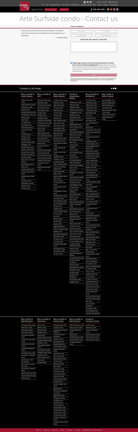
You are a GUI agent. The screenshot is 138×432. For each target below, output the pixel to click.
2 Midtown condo (74, 107)
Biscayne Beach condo (76, 140)
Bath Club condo (58, 133)
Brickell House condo (92, 151)
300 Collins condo (42, 103)
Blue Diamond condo (59, 141)
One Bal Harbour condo (76, 337)
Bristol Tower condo (91, 170)
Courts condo (41, 128)
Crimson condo (74, 157)
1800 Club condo (74, 105)
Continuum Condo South (44, 123)
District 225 (89, 184)
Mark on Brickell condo (92, 232)
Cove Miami (73, 155)
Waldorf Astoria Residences (74, 276)
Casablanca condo (58, 162)
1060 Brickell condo (91, 108)
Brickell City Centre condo (93, 130)
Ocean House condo (43, 153)
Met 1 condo (73, 199)
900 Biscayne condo (75, 124)
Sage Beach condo (58, 395)
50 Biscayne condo (75, 117)
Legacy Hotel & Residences (74, 191)
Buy (43, 5)
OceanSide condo (107, 108)
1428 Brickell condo (91, 110)
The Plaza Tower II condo (93, 299)
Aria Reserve (73, 129)
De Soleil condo (25, 122)
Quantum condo (74, 251)
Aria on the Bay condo (76, 127)
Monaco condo (57, 219)
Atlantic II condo (41, 330)
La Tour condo (57, 214)
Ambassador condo (43, 110)
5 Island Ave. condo (27, 107)
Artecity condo (25, 109)
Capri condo (24, 120)
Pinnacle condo (57, 381)
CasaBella (72, 147)
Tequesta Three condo (92, 287)
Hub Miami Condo (75, 182)
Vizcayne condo (74, 272)
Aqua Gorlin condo (58, 123)
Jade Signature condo (59, 359)
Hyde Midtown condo (76, 185)
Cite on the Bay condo (76, 152)
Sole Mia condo (41, 362)
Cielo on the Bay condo (60, 164)
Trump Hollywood (58, 405)
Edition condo (57, 174)
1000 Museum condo (76, 102)
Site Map (77, 430)
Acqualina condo (58, 327)
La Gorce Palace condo (60, 211)
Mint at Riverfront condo (77, 209)
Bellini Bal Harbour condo (77, 325)
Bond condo (89, 127)
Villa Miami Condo (75, 270)
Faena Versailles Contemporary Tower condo (59, 182)
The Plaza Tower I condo (93, 296)
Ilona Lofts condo (42, 138)
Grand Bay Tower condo (28, 353)
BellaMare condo (42, 343)
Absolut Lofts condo (43, 108)
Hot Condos (66, 5)
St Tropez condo (58, 239)
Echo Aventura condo (43, 350)
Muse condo (57, 366)
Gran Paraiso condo (75, 180)
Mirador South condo (27, 150)
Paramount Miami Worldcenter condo (75, 245)
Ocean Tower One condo (28, 373)
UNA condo (89, 301)
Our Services (114, 5)
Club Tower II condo (27, 330)
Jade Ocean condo (58, 356)
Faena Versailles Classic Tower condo (60, 177)
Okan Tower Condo (75, 223)
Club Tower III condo (27, 333)
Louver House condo (43, 141)
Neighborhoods (55, 5)
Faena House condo (27, 127)
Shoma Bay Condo (58, 236)
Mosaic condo (57, 221)
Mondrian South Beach (28, 155)
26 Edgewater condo (75, 112)
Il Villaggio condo (26, 144)
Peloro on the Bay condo (60, 229)
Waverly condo (25, 186)
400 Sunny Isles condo (59, 325)
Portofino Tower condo (44, 160)
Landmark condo (42, 355)
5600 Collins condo (58, 105)
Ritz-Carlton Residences (60, 234)
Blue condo (73, 142)
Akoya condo (57, 118)
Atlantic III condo (42, 333)
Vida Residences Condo (76, 267)
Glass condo (41, 131)
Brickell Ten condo (91, 167)
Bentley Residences (59, 344)
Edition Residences (75, 162)
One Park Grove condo (92, 337)
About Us (38, 430)
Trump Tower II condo (59, 415)
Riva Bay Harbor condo (76, 340)
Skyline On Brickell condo (93, 266)
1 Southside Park (91, 100)
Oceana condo (25, 378)
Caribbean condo (58, 159)
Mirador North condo (27, 147)
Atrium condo (41, 335)
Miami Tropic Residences (77, 202)
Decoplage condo (26, 125)
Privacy (62, 430)
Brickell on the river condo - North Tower (92, 159)
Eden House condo (59, 171)
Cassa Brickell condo (92, 175)
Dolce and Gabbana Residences (91, 188)
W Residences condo (27, 183)
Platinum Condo (74, 248)
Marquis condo (74, 197)
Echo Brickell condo (91, 191)
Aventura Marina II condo (44, 340)
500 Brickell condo (91, 113)
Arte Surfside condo (59, 131)
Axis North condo (91, 118)
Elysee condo (73, 168)
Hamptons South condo (44, 352)
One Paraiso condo (75, 229)
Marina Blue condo (75, 194)
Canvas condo (74, 145)
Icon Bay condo (74, 187)
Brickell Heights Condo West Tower (92, 147)
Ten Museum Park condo (77, 258)
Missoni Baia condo (75, 211)
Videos (99, 5)
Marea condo (41, 143)
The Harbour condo (59, 249)
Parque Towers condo (59, 379)
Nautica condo (57, 224)
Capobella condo (58, 157)
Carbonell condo (90, 172)
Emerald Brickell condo (92, 196)
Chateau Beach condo (59, 346)
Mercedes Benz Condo (92, 237)
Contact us (64, 9)
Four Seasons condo (92, 201)
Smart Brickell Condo (92, 274)
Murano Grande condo (44, 150)
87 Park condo (57, 115)
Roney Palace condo (27, 164)
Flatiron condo (90, 199)
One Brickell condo (91, 258)
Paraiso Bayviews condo (77, 239)
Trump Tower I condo (59, 412)
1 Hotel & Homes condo (60, 100)
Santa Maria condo (91, 264)
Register (104, 2)
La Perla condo (57, 361)
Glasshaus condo (91, 327)
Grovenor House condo (92, 334)
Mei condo (56, 216)
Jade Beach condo (58, 353)
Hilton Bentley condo (43, 133)
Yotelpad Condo (74, 282)
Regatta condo (57, 231)
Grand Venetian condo (28, 142)
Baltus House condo (75, 135)
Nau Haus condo (26, 157)
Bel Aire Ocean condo (59, 138)
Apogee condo (41, 113)
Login (98, 2)
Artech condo (41, 325)
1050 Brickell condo (91, 105)
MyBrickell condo (91, 242)
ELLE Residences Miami (76, 165)
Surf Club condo (58, 241)
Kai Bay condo (57, 206)
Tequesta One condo (92, 284)
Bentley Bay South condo (28, 115)
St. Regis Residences (92, 279)
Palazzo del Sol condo (108, 115)
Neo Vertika (89, 247)
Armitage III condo (42, 118)
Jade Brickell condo (91, 218)
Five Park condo (26, 134)
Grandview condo (58, 198)
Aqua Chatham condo (59, 120)
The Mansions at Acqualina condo (58, 401)
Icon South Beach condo (44, 136)
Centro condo (73, 150)
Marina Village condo (108, 105)
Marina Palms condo (43, 357)
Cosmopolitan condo (43, 125)
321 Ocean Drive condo (44, 105)
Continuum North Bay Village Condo (59, 168)
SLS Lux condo (90, 271)
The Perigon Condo (59, 251)
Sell (47, 5)
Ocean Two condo (58, 376)
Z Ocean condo (25, 188)
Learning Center (86, 5)
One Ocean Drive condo (44, 158)
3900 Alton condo (58, 103)
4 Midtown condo (74, 115)
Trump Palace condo (59, 407)
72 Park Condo (57, 113)
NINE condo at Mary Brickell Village (91, 251)
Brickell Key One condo (92, 153)
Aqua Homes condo (59, 125)
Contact (106, 5)
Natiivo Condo (74, 214)
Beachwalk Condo (58, 341)
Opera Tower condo (75, 234)
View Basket (114, 2)
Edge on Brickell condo (92, 194)
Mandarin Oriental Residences (91, 228)
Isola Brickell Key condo (92, 215)
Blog (94, 5)
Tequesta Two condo (92, 289)
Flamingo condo (25, 137)
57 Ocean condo (58, 108)
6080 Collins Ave (58, 110)
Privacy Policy (73, 81)
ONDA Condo (73, 334)
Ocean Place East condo (44, 155)
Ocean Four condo (58, 369)
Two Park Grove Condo (92, 340)
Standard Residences (92, 281)
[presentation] (85, 57)
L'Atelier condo (57, 208)
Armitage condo (42, 115)
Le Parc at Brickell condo (93, 225)
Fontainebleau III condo (60, 196)
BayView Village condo (108, 103)
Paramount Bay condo (76, 241)
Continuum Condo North (44, 120)
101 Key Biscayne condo (28, 325)
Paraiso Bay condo (75, 236)
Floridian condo (25, 139)
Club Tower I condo (26, 327)
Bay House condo (75, 137)
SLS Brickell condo (91, 269)
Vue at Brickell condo (92, 311)
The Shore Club (57, 254)
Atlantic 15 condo (58, 339)
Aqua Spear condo (58, 128)
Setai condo (24, 167)
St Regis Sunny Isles (59, 398)
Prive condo (40, 360)
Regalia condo (57, 388)
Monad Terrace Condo (27, 152)
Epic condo (73, 170)
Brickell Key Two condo (92, 156)
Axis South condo (91, 120)
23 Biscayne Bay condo (76, 110)
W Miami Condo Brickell (92, 313)
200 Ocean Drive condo (44, 100)
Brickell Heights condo (92, 144)
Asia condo (89, 115)
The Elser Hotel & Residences (74, 261)
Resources (55, 430)
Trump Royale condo (59, 410)
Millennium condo (58, 364)
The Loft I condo (74, 265)
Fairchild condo (90, 325)
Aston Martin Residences (77, 132)
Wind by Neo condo (75, 279)
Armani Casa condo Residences (59, 335)
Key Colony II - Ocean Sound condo (27, 361)
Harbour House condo (76, 327)
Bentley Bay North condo (28, 112)
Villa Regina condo (91, 308)
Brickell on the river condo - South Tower (92, 164)
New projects (75, 5)
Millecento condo (91, 239)
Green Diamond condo (60, 201)
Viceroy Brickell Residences (90, 305)
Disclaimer (70, 430)
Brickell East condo (91, 141)
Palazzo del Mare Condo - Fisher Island (109, 111)
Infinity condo (90, 213)
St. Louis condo (90, 276)
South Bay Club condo (27, 169)
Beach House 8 (57, 136)
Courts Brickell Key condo (93, 182)
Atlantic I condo (41, 327)
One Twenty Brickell (91, 261)
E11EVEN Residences (76, 160)
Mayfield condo (90, 234)
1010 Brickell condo (91, 103)
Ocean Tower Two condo (28, 376)
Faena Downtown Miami (76, 177)
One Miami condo (75, 226)
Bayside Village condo (108, 100)
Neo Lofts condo (90, 245)
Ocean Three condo (59, 374)
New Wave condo (75, 216)
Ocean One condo (58, 371)
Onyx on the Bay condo (76, 231)
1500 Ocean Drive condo (28, 104)
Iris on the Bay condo (59, 203)
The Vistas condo (26, 181)
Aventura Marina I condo (44, 338)
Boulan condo (25, 117)
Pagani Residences (59, 226)
